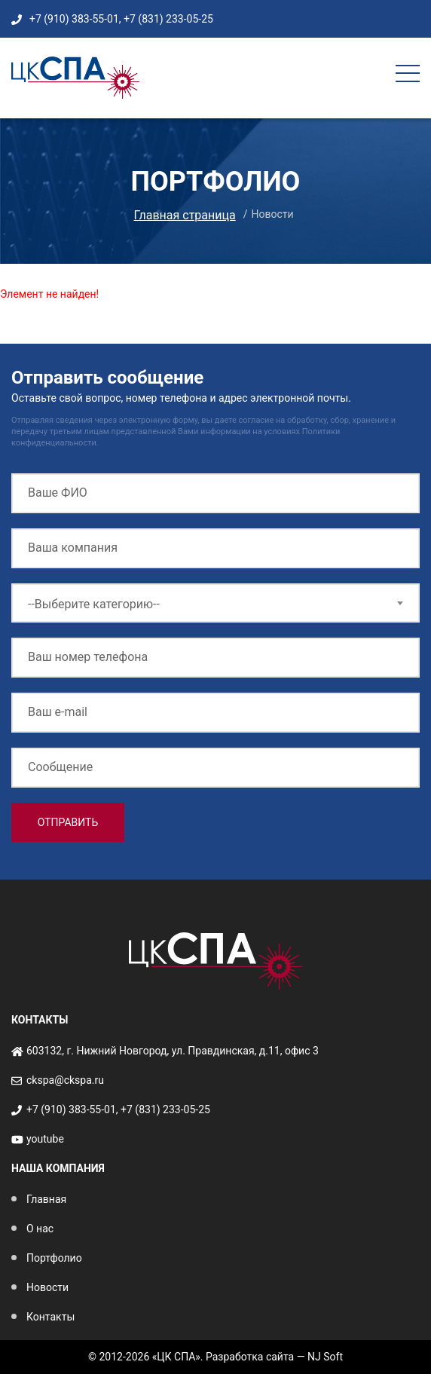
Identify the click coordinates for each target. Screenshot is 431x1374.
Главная (46, 1199)
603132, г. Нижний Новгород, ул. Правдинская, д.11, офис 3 (172, 1051)
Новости (47, 1287)
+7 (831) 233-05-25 (168, 19)
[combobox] (215, 603)
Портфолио (54, 1258)
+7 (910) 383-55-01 (74, 19)
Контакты (50, 1317)
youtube (45, 1139)
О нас (39, 1229)
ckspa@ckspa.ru (65, 1080)
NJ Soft (325, 1357)
